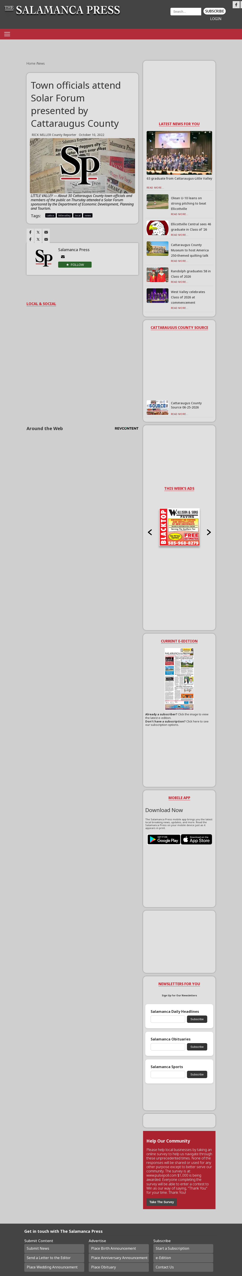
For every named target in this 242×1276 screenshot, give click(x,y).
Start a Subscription (172, 1248)
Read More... (155, 187)
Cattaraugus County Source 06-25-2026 (186, 405)
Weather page (148, 16)
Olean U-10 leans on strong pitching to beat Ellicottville (188, 203)
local (78, 215)
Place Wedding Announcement (52, 1267)
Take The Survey (161, 1202)
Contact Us (165, 1267)
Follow (77, 265)
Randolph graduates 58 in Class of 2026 (191, 274)
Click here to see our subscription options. (177, 723)
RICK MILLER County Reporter (54, 135)
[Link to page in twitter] (38, 232)
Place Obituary (103, 1267)
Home (31, 63)
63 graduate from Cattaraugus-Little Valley (179, 178)
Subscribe (214, 11)
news (88, 215)
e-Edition (163, 1257)
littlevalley (64, 215)
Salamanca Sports (167, 1067)
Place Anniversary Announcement (119, 1257)
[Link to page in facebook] (30, 232)
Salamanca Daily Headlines (175, 1011)
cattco (50, 215)
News (41, 63)
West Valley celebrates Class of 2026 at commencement (188, 297)
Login (215, 19)
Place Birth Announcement (113, 1248)
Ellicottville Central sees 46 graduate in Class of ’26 (191, 227)
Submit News (38, 1248)
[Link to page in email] (46, 232)
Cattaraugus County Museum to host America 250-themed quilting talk (190, 250)
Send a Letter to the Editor (49, 1257)
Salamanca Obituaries (171, 1039)
